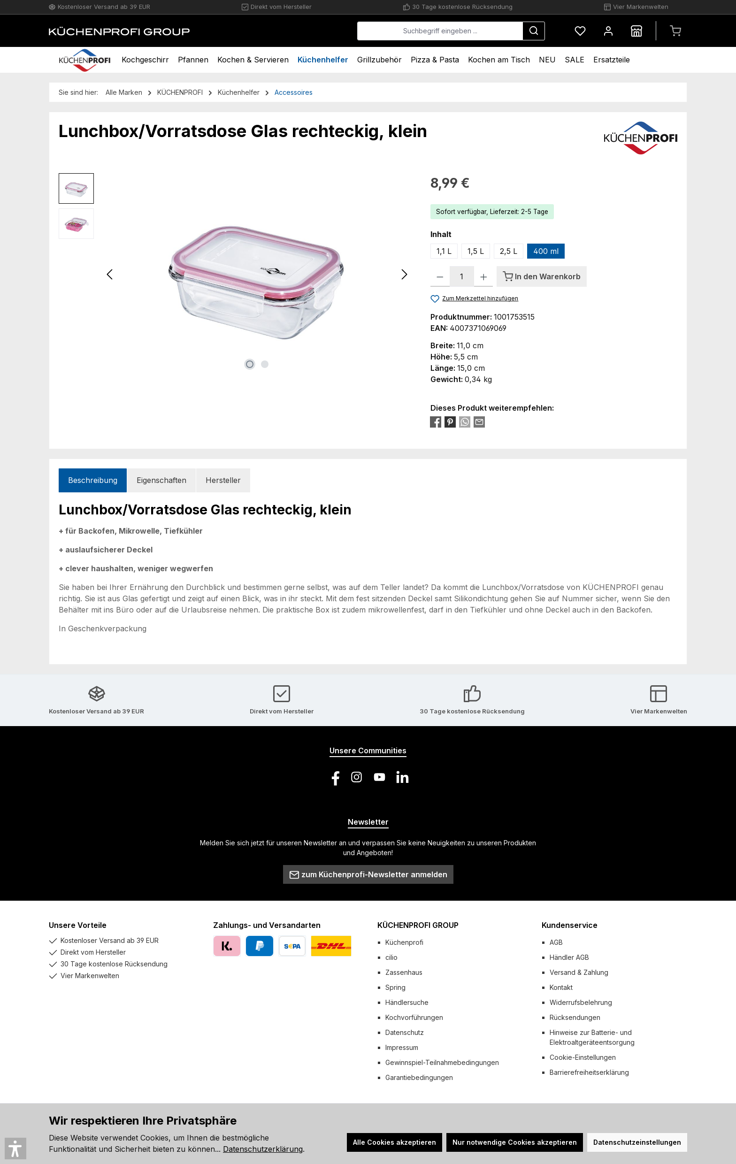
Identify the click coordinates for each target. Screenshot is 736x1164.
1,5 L (476, 251)
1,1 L (444, 251)
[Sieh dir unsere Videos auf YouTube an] (379, 777)
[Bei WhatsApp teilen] (465, 421)
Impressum (401, 1047)
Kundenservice (570, 925)
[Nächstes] (404, 274)
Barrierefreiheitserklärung (589, 1072)
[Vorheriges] (110, 274)
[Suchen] (533, 31)
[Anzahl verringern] (440, 276)
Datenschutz (404, 1032)
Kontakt (561, 987)
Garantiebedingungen (419, 1077)
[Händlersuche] (636, 30)
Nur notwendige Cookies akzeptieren (514, 1142)
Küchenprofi (404, 942)
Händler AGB (569, 957)
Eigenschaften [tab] (161, 480)
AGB (556, 942)
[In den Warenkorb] (542, 276)
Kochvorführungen (414, 1017)
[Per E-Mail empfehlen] (479, 421)
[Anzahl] (462, 276)
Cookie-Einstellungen (583, 1057)
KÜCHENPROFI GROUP (418, 925)
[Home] (85, 60)
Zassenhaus (403, 972)
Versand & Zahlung (579, 972)
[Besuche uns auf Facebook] (333, 777)
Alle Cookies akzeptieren (394, 1142)
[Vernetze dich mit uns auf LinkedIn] (402, 777)
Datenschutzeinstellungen (637, 1142)
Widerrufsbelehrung (581, 1002)
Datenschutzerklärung (263, 1149)
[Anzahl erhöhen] (483, 276)
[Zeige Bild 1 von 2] (249, 364)
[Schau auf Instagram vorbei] (356, 777)
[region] (235, 274)
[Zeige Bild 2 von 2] (264, 364)
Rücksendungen (575, 1017)
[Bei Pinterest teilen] (450, 421)
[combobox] (440, 31)
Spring (395, 987)
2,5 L (508, 251)
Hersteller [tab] (223, 480)
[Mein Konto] (608, 30)
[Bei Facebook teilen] (436, 421)
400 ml (546, 251)
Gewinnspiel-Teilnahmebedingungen (442, 1062)
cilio (391, 957)
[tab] (93, 480)
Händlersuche (407, 1002)
